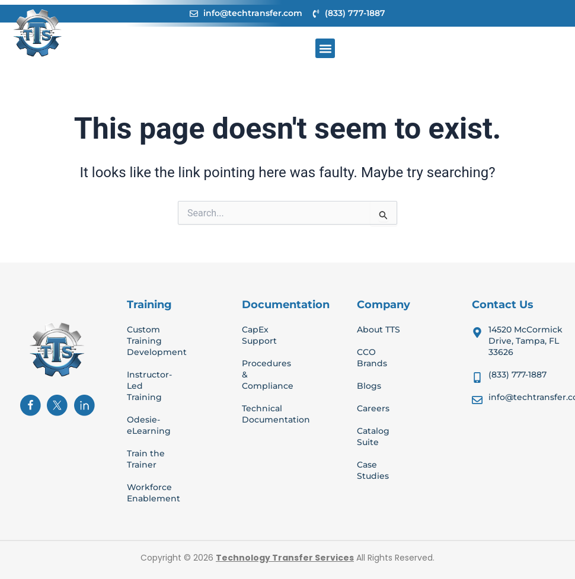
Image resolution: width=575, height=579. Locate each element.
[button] (325, 48)
